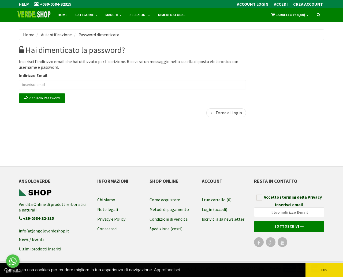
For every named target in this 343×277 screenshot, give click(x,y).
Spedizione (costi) (166, 228)
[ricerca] (318, 15)
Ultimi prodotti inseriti (40, 249)
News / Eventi (31, 239)
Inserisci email (289, 209)
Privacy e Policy (111, 219)
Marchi (113, 14)
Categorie (86, 14)
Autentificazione (56, 34)
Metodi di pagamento (169, 209)
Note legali (107, 209)
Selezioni (139, 14)
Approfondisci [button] (167, 270)
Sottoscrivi (289, 226)
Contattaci (107, 228)
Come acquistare (165, 199)
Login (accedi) (214, 209)
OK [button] (324, 270)
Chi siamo (106, 199)
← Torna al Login (226, 112)
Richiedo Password (42, 98)
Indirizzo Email (33, 75)
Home (62, 14)
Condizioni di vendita (169, 219)
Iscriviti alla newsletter (223, 219)
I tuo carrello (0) (217, 199)
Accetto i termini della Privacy (289, 197)
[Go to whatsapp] (13, 261)
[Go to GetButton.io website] (12, 271)
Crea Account (308, 4)
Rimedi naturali (172, 14)
